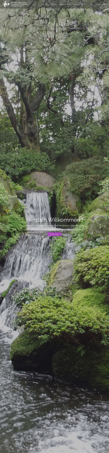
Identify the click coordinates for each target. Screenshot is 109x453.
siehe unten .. (54, 234)
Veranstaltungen (64, 4)
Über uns (53, 4)
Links (91, 4)
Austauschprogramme (79, 4)
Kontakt (98, 4)
